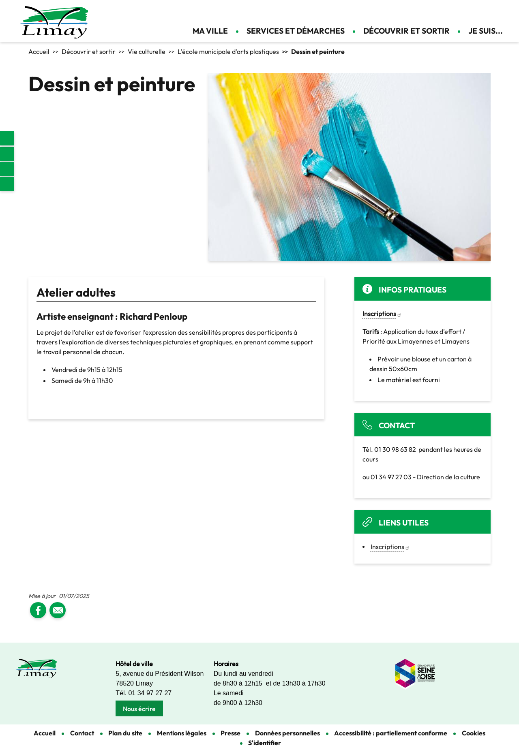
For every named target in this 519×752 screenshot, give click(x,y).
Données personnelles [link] (287, 733)
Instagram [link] (7, 169)
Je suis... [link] (485, 31)
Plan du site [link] (125, 733)
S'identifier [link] (264, 743)
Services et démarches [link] (296, 31)
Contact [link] (484, 12)
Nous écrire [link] (139, 709)
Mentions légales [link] (181, 733)
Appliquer (464, 12)
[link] (7, 138)
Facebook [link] (7, 154)
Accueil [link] (38, 51)
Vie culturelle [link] (146, 51)
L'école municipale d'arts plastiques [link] (228, 51)
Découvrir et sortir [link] (406, 31)
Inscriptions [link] (390, 547)
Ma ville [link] (210, 31)
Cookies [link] (473, 733)
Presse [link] (230, 733)
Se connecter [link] (499, 12)
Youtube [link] (7, 184)
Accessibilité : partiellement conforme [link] (390, 733)
